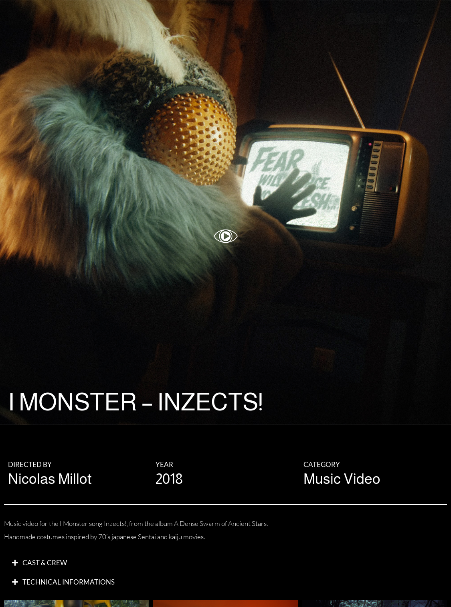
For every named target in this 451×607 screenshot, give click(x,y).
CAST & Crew (44, 562)
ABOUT (318, 18)
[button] (225, 562)
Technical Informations (68, 582)
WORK (233, 18)
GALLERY (275, 18)
